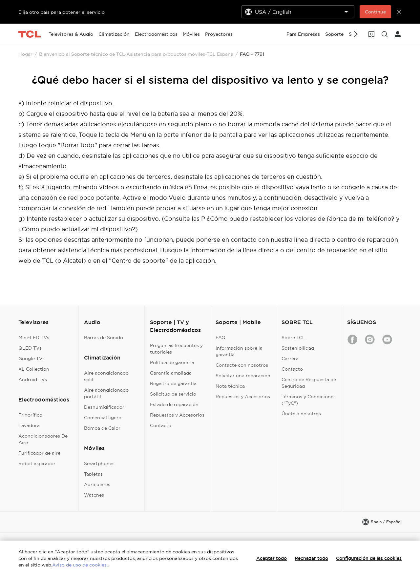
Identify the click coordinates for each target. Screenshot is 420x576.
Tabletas (93, 474)
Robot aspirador (36, 463)
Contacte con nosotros (242, 365)
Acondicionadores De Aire (43, 439)
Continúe (375, 12)
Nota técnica (230, 386)
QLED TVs (30, 348)
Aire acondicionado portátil (106, 393)
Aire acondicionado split (106, 376)
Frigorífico (30, 415)
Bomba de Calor (102, 428)
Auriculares (97, 484)
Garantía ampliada (171, 373)
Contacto (160, 425)
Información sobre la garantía (239, 351)
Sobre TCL (293, 337)
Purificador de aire (39, 453)
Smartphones (99, 463)
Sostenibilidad (298, 348)
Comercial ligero (102, 418)
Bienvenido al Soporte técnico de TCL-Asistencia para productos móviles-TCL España (136, 54)
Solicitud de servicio (173, 394)
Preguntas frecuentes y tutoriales (176, 348)
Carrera (290, 358)
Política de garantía (172, 362)
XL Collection (33, 369)
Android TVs (32, 379)
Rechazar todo (311, 558)
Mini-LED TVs (33, 337)
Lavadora (29, 425)
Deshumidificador (104, 407)
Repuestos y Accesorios (177, 415)
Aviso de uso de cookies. (80, 565)
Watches (94, 495)
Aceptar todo (271, 558)
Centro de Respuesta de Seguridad (309, 383)
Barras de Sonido (103, 337)
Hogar (25, 54)
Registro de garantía (173, 383)
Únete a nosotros (301, 414)
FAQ (220, 337)
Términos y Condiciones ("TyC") (309, 400)
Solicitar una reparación (243, 376)
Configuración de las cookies (369, 558)
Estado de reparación (174, 404)
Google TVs (31, 358)
